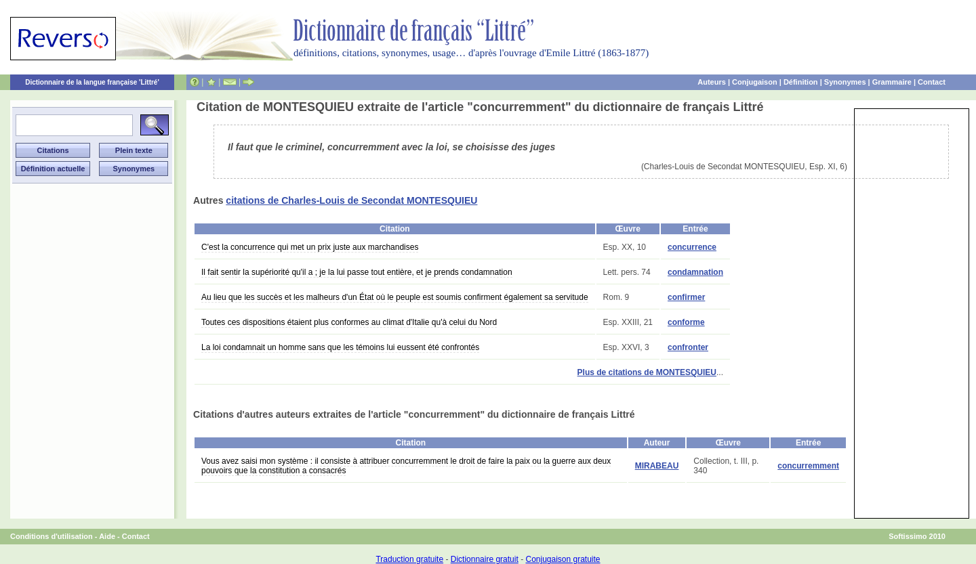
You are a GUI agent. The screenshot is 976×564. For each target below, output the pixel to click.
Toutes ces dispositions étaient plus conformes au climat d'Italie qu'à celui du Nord (349, 322)
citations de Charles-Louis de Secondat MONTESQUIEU (351, 200)
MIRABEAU (657, 466)
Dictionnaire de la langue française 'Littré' (92, 82)
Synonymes (845, 82)
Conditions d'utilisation (51, 536)
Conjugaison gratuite (562, 559)
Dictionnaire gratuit (484, 559)
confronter (688, 347)
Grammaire (892, 82)
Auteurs (711, 82)
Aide (107, 536)
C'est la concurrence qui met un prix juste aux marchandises (309, 247)
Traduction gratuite (409, 559)
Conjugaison (754, 82)
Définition (801, 82)
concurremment (808, 466)
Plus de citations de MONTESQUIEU (646, 372)
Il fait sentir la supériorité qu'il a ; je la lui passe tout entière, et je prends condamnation (356, 272)
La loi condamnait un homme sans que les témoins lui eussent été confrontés (340, 347)
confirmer (686, 297)
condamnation (695, 272)
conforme (686, 322)
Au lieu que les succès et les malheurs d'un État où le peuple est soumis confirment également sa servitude (394, 297)
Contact (932, 82)
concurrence (692, 247)
